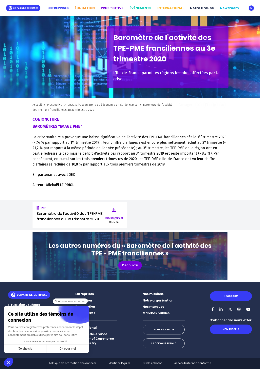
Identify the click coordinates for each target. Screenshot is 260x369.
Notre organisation (158, 300)
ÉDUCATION (85, 8)
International (86, 328)
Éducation (83, 300)
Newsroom (229, 8)
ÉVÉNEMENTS (140, 8)
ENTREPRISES (58, 8)
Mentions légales (120, 363)
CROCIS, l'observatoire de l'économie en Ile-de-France (103, 104)
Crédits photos (152, 363)
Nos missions (153, 294)
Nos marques (153, 307)
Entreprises (84, 294)
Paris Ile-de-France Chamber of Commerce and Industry (94, 338)
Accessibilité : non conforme (192, 363)
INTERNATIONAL (170, 8)
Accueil (37, 104)
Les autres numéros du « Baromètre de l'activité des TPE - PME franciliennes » (130, 249)
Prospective (54, 104)
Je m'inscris (231, 329)
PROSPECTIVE (112, 8)
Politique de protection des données (73, 363)
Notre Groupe (202, 8)
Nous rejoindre (163, 329)
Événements (85, 313)
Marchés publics (156, 313)
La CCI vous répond (163, 343)
